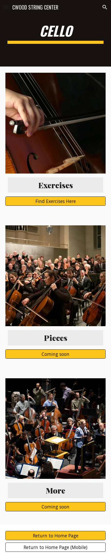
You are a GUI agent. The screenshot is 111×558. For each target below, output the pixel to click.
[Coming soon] (55, 354)
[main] (55, 33)
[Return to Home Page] (55, 535)
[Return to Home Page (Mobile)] (55, 547)
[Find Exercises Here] (55, 201)
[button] (6, 7)
